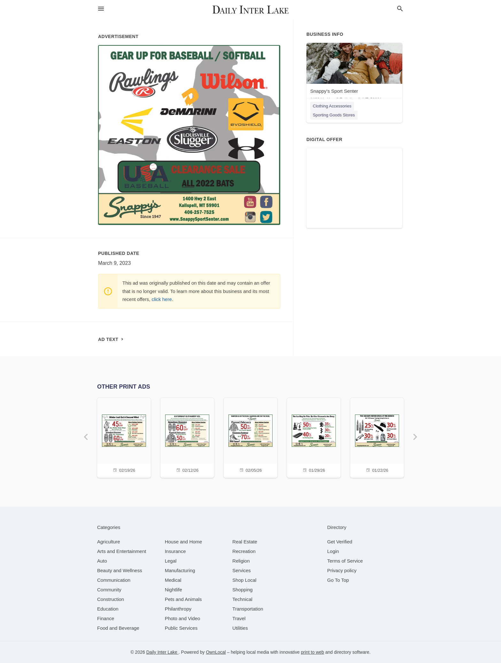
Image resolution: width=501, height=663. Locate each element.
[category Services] (241, 570)
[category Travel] (238, 618)
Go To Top (338, 580)
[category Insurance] (175, 551)
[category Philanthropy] (178, 609)
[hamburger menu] (101, 9)
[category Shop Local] (244, 580)
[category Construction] (110, 599)
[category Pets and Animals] (183, 599)
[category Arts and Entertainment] (121, 551)
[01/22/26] (377, 437)
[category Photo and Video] (182, 618)
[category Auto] (102, 561)
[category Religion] (241, 561)
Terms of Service (345, 561)
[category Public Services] (181, 628)
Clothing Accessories (332, 106)
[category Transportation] (247, 609)
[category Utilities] (240, 628)
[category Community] (109, 589)
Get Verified (339, 541)
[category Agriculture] (108, 541)
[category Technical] (242, 599)
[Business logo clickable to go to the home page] (250, 9)
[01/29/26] (314, 437)
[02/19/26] (124, 437)
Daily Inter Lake (162, 652)
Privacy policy (342, 570)
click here (161, 299)
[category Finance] (105, 618)
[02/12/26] (187, 437)
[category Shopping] (242, 589)
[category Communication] (113, 580)
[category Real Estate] (244, 541)
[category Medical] (173, 580)
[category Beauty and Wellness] (119, 570)
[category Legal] (171, 561)
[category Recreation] (244, 551)
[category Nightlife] (173, 589)
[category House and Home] (183, 541)
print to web (312, 652)
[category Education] (108, 609)
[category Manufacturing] (180, 570)
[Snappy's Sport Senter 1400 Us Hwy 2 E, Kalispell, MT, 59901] (354, 73)
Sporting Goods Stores (334, 115)
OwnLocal (216, 652)
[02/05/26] (250, 437)
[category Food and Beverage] (118, 628)
